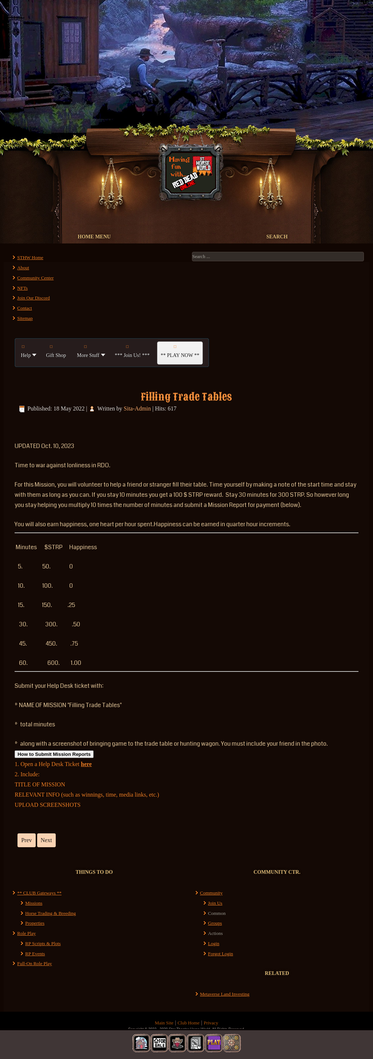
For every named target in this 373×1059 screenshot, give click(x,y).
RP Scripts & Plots (42, 943)
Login (213, 943)
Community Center (35, 278)
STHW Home (30, 257)
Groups (215, 923)
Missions (33, 903)
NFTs (22, 288)
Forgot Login (220, 953)
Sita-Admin (137, 408)
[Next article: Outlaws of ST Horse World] (46, 840)
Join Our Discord (33, 298)
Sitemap (25, 318)
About (23, 267)
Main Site (164, 1023)
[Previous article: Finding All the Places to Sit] (26, 840)
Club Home (188, 1023)
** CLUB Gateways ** (39, 893)
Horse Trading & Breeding (50, 913)
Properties (34, 923)
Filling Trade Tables (186, 397)
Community (211, 893)
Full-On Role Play (34, 963)
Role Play (26, 933)
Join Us (215, 903)
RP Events (35, 953)
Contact (24, 308)
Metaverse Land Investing (225, 994)
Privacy (211, 1023)
